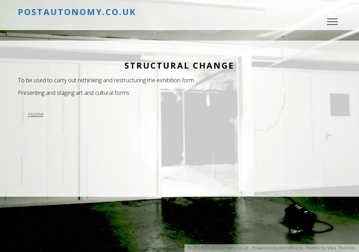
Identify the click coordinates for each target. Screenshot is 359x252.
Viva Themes (340, 248)
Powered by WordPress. (278, 248)
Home (35, 114)
